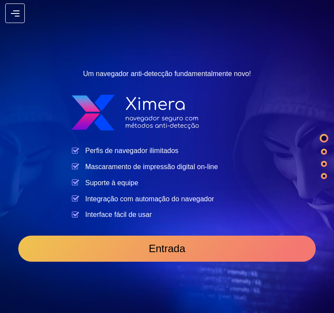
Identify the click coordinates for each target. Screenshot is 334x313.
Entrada (167, 248)
